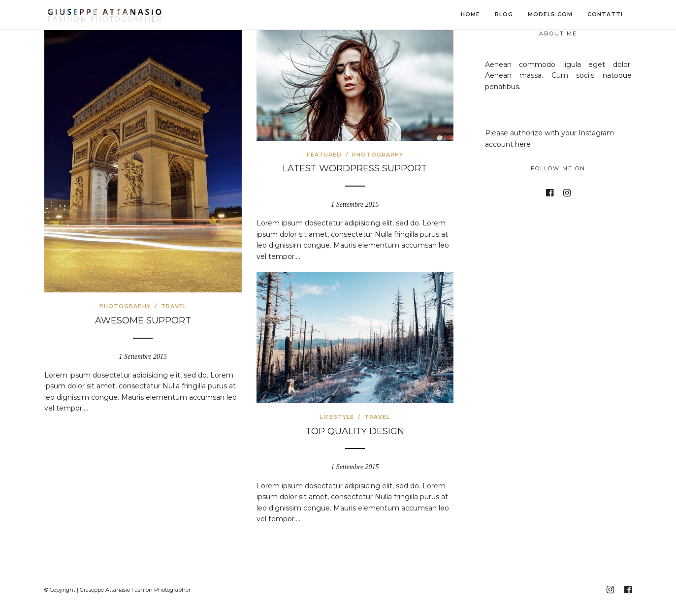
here (523, 144)
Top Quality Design (354, 431)
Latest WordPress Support (355, 168)
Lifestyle (337, 416)
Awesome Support (143, 320)
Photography (125, 306)
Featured (324, 154)
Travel (174, 306)
